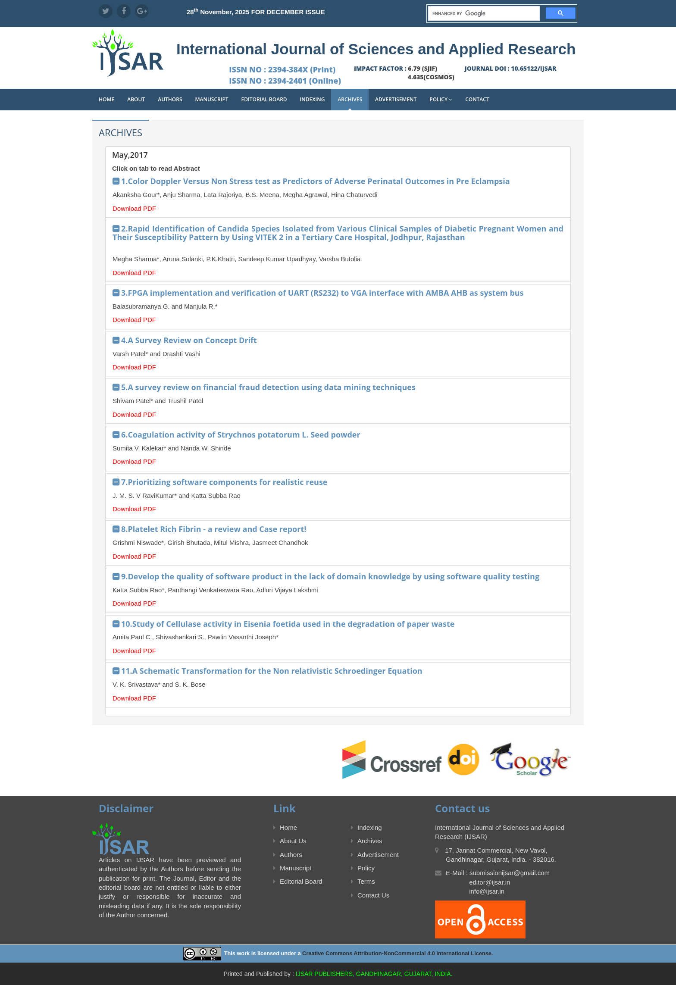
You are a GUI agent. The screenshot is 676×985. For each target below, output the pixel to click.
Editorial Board (264, 99)
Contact (477, 99)
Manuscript (211, 99)
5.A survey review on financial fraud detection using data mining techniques (268, 387)
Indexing (312, 99)
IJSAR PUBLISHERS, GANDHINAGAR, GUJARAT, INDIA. (374, 973)
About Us (290, 840)
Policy (440, 99)
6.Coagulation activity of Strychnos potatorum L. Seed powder (240, 434)
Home (106, 99)
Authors (170, 99)
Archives (350, 99)
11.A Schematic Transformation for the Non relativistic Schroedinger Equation (271, 671)
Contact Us (370, 895)
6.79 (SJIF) (422, 68)
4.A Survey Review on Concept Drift (189, 340)
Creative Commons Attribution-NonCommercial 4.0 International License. (397, 953)
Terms (363, 881)
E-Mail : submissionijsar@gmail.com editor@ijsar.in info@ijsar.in (492, 882)
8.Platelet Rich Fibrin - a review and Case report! (213, 529)
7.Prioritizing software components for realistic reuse (224, 482)
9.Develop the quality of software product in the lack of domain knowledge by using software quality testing (330, 576)
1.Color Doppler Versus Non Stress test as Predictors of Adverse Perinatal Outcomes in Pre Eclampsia (315, 181)
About (136, 99)
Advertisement (395, 99)
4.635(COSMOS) (431, 77)
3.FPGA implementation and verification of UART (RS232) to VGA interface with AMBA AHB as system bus (322, 293)
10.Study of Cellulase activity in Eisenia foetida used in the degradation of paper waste (287, 624)
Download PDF (134, 208)
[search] (483, 14)
